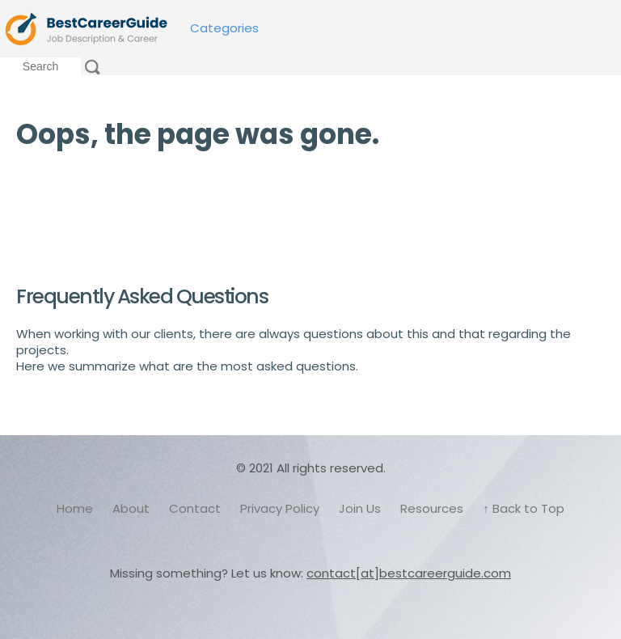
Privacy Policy (279, 508)
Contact (195, 508)
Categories (224, 27)
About (131, 508)
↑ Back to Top (523, 508)
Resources (431, 508)
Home (75, 508)
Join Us (360, 508)
